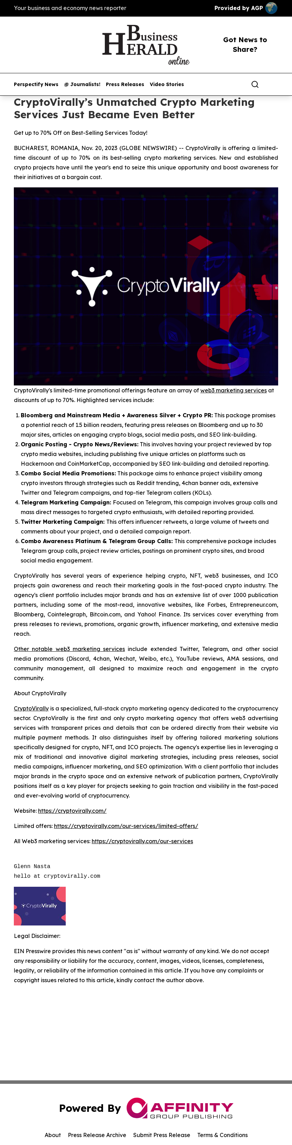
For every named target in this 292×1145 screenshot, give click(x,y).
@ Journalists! (82, 84)
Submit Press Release (161, 1135)
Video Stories (167, 84)
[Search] (255, 84)
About (53, 1135)
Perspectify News (36, 84)
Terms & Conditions (222, 1135)
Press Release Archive (97, 1135)
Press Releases (125, 84)
